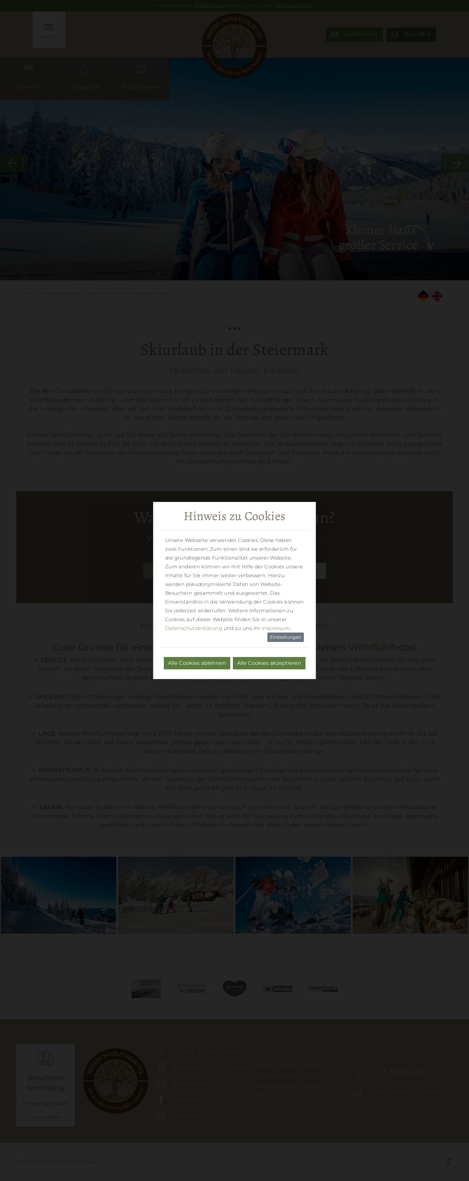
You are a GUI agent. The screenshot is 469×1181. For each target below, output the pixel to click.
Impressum (276, 628)
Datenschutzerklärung (193, 628)
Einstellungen (285, 637)
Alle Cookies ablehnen (197, 663)
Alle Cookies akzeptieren (269, 663)
